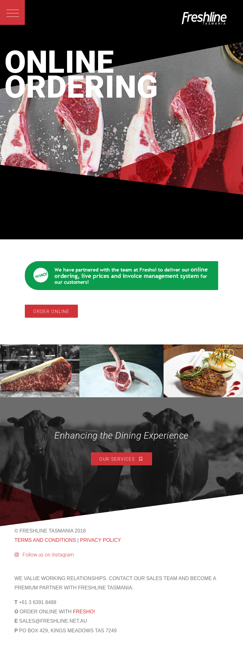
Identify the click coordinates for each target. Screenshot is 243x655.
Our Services (121, 459)
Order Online (51, 311)
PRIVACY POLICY (100, 540)
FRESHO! (84, 611)
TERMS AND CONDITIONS (45, 540)
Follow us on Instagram (44, 555)
